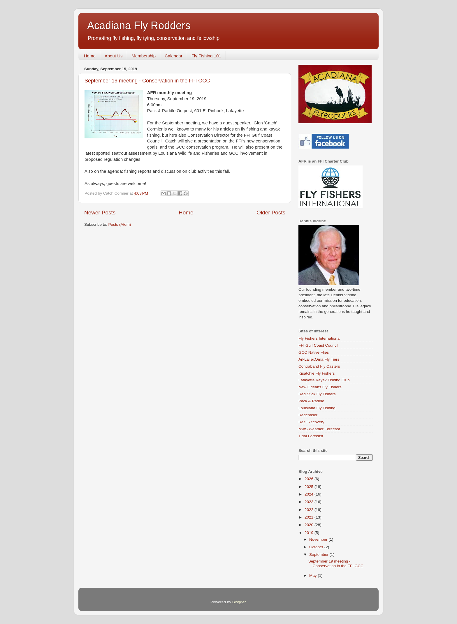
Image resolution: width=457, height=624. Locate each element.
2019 (309, 532)
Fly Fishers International (319, 338)
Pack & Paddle (311, 401)
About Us (114, 55)
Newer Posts (99, 212)
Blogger (239, 602)
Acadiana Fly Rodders (138, 25)
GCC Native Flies (313, 352)
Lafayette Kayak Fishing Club (324, 380)
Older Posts (270, 212)
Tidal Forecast (310, 436)
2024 (309, 494)
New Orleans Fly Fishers (320, 387)
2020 (309, 525)
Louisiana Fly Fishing (316, 408)
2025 (309, 486)
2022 (309, 509)
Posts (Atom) (119, 224)
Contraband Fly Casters (319, 366)
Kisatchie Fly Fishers (316, 373)
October (316, 547)
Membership (143, 55)
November (318, 539)
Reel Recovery (311, 422)
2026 (309, 479)
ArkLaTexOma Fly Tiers (318, 359)
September (319, 554)
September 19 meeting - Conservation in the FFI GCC (147, 81)
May (313, 575)
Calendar (173, 55)
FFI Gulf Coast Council (318, 345)
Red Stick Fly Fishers (317, 394)
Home (90, 55)
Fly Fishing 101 (206, 55)
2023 (309, 502)
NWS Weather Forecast (319, 429)
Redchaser (307, 415)
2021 (309, 517)
